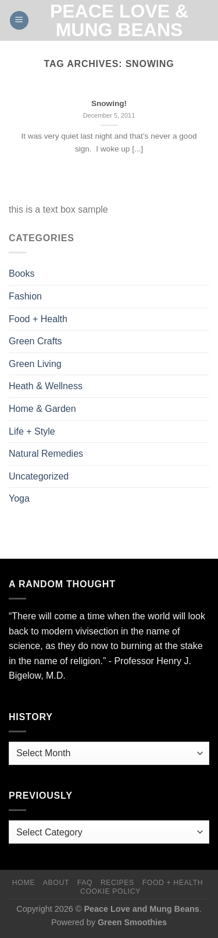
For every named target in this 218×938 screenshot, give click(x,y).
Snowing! (109, 103)
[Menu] (19, 20)
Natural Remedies (46, 454)
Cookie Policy (110, 891)
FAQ (84, 883)
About (56, 883)
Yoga (19, 498)
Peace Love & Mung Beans (119, 20)
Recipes (117, 883)
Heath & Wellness (46, 386)
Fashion (25, 296)
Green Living (35, 364)
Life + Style (32, 431)
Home (23, 883)
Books (21, 273)
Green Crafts (35, 341)
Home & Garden (42, 409)
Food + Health (38, 319)
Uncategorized (39, 476)
